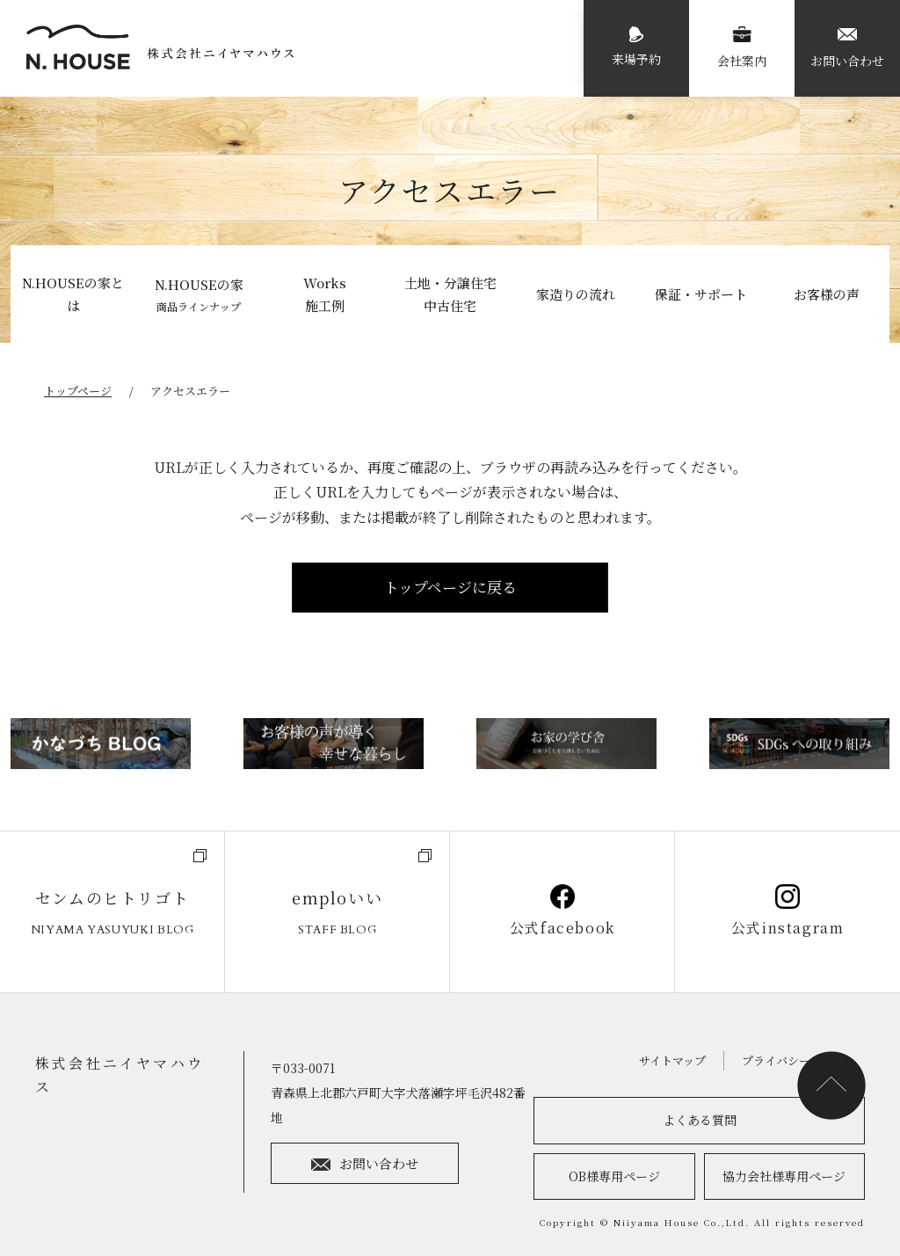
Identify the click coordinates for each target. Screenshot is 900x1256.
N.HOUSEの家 (199, 295)
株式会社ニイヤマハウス (119, 1075)
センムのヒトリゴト (112, 913)
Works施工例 (324, 294)
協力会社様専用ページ (784, 1176)
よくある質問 (700, 1120)
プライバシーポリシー (799, 1060)
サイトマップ (672, 1060)
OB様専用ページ (614, 1176)
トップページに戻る (450, 587)
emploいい (337, 913)
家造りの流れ (575, 294)
